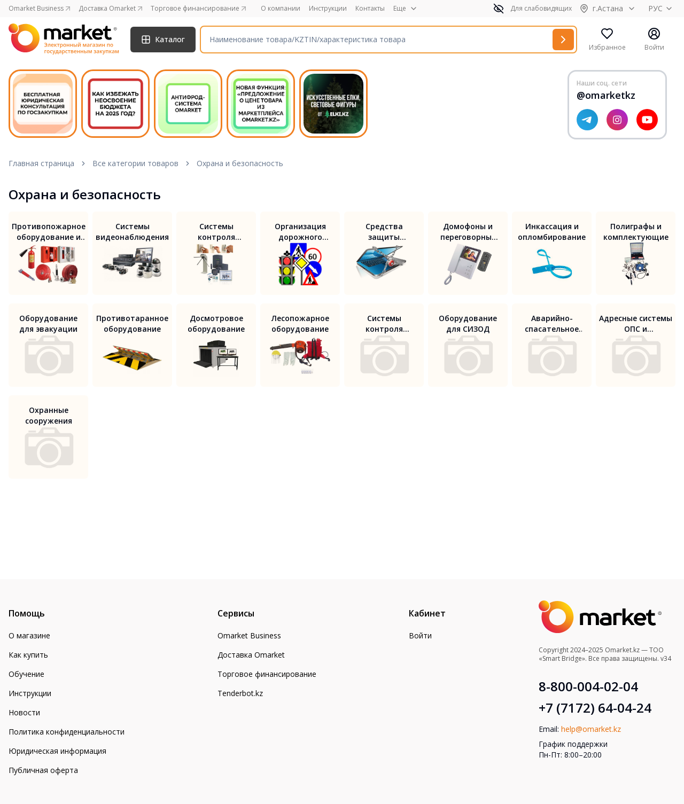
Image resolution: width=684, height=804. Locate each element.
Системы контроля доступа (216, 232)
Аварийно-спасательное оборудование (551, 323)
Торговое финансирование (266, 674)
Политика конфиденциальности (67, 732)
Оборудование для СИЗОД (468, 323)
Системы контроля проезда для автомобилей (384, 323)
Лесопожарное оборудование (300, 323)
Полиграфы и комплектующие (636, 231)
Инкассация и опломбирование (552, 231)
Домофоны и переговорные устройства (468, 232)
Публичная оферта (43, 770)
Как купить (28, 655)
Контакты (370, 8)
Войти (420, 635)
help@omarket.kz (591, 729)
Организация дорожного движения (300, 232)
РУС (661, 8)
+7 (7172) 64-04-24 (595, 707)
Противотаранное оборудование (132, 323)
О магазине (29, 635)
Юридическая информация (57, 751)
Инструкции (328, 8)
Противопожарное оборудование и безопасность (49, 232)
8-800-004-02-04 (588, 686)
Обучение (26, 674)
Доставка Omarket (251, 655)
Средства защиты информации (384, 232)
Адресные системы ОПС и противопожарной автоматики (636, 323)
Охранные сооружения (48, 415)
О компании (280, 8)
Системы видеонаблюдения (132, 231)
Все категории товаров (135, 163)
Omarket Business (249, 635)
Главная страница (41, 163)
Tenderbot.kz (240, 693)
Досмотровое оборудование (216, 323)
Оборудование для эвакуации (48, 323)
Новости (24, 712)
